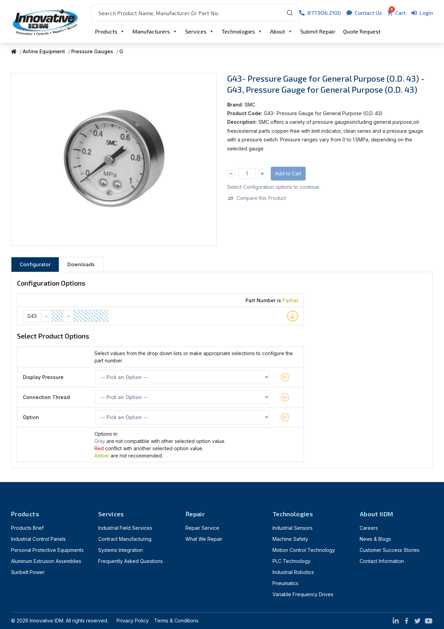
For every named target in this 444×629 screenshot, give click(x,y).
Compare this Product (257, 198)
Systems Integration (120, 550)
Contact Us (364, 12)
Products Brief (27, 528)
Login (422, 12)
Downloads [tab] (81, 264)
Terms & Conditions (176, 620)
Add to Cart (288, 173)
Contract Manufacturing (124, 539)
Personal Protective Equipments (47, 550)
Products (106, 31)
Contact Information (382, 561)
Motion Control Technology (303, 550)
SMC (249, 105)
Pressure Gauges (92, 51)
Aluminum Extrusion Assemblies (46, 561)
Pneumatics (285, 583)
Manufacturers (151, 31)
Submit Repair (317, 31)
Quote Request (361, 31)
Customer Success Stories (389, 550)
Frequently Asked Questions (130, 561)
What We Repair (203, 539)
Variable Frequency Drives (302, 594)
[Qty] (247, 173)
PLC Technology (291, 561)
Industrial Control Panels (38, 539)
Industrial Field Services (125, 528)
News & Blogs (375, 539)
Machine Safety (290, 539)
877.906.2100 (320, 12)
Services (195, 31)
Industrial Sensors (292, 528)
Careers (369, 528)
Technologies (238, 31)
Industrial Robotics (293, 572)
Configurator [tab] (35, 264)
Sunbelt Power (28, 572)
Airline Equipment (44, 51)
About (277, 31)
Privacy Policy (133, 620)
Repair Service (202, 528)
